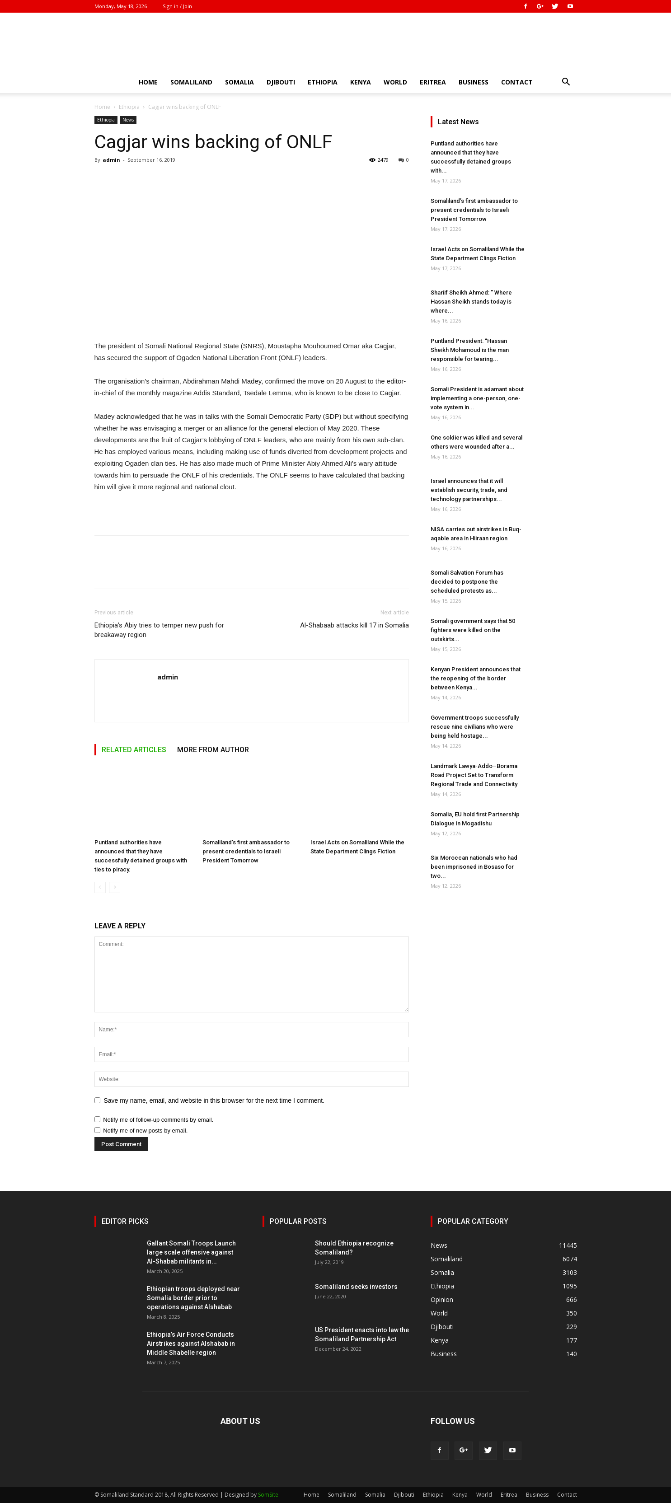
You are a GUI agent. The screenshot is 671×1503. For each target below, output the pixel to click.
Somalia (239, 82)
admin (111, 159)
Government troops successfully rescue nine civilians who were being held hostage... (475, 726)
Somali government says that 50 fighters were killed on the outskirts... (473, 630)
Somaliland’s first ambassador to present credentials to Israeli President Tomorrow (246, 851)
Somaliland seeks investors (356, 1286)
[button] (566, 83)
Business (473, 82)
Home (148, 82)
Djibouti (281, 82)
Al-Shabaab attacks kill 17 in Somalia (354, 625)
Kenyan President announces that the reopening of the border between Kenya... (476, 678)
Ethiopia (323, 82)
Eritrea (433, 82)
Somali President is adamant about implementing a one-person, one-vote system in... (477, 398)
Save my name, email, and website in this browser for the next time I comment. (214, 1100)
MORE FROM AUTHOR (213, 749)
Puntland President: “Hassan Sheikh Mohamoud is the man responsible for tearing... (470, 349)
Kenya (360, 82)
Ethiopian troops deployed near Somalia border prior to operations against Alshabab (193, 1298)
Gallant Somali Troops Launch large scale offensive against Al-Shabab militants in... (191, 1252)
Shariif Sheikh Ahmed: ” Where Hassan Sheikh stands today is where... (471, 301)
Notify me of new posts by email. (145, 1130)
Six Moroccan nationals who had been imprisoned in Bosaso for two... (474, 866)
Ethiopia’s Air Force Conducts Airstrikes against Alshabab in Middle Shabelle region (191, 1343)
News (128, 120)
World (395, 82)
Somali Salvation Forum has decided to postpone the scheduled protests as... (467, 581)
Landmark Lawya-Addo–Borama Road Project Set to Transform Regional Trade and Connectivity (474, 775)
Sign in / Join (177, 6)
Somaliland (191, 82)
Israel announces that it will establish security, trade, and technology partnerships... (469, 490)
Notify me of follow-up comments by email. (158, 1119)
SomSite (268, 1494)
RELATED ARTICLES (134, 749)
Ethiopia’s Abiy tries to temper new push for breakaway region (159, 630)
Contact (517, 82)
